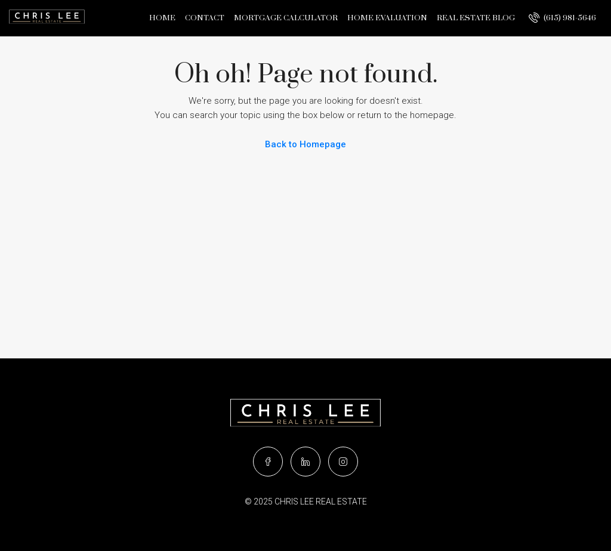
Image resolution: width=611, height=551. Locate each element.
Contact (204, 18)
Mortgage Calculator (286, 18)
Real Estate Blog (476, 18)
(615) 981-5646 (562, 17)
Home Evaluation (387, 18)
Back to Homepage (305, 144)
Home (162, 18)
